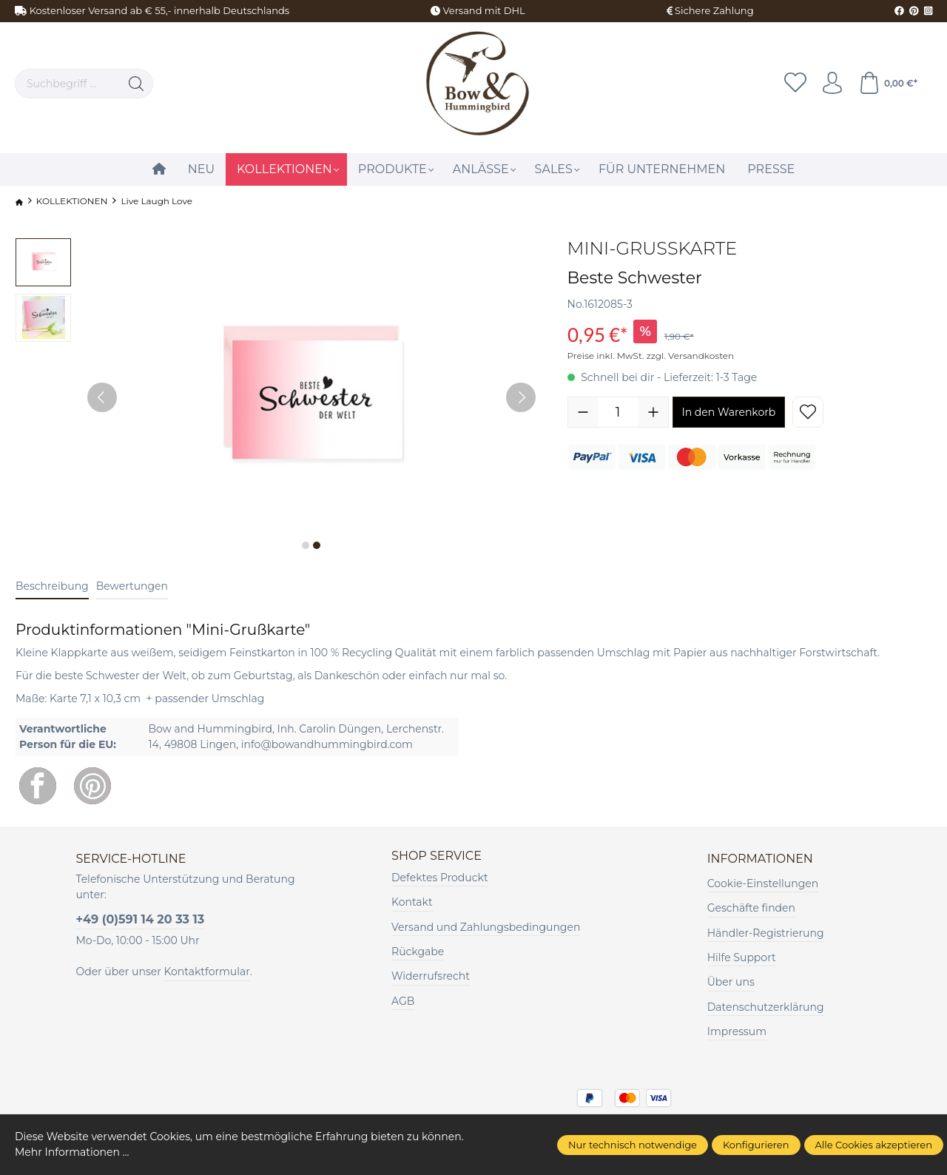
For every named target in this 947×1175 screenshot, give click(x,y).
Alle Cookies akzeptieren (873, 1145)
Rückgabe (417, 951)
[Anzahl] (618, 412)
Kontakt (412, 902)
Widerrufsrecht (430, 976)
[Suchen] (136, 83)
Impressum (736, 1031)
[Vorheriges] (102, 397)
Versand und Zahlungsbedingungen (485, 927)
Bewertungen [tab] (132, 586)
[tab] (52, 587)
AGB (402, 1001)
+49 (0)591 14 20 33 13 (139, 919)
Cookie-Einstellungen (762, 883)
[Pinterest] (92, 786)
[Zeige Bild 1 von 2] (305, 545)
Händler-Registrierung (765, 933)
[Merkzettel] (795, 83)
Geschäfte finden (751, 908)
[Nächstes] (521, 397)
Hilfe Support (741, 957)
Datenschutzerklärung (765, 1007)
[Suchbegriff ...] (68, 83)
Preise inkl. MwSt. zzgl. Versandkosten (651, 355)
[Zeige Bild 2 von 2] (316, 545)
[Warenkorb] (887, 83)
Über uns (731, 982)
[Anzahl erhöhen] (653, 412)
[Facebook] (38, 786)
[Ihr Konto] (832, 83)
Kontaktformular (206, 971)
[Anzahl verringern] (583, 412)
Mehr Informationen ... (72, 1152)
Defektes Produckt (439, 877)
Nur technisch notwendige (632, 1145)
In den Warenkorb (729, 412)
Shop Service (436, 856)
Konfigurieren (756, 1145)
